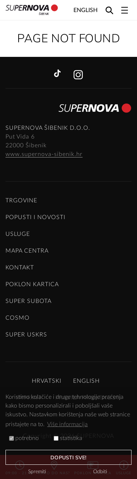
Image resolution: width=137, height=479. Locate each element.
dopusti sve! (68, 457)
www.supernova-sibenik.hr (44, 154)
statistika (68, 438)
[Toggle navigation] (125, 10)
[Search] (109, 10)
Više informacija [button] (67, 424)
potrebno (24, 438)
